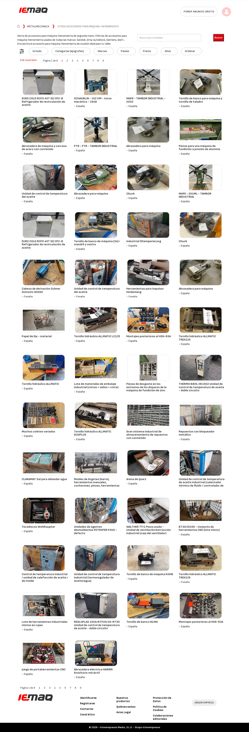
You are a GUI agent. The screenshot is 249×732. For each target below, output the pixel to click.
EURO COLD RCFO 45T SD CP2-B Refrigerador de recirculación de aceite (43, 102)
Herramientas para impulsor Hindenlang (145, 290)
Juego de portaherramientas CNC (44, 669)
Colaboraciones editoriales (163, 717)
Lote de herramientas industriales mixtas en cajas (45, 623)
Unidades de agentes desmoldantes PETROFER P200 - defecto (95, 530)
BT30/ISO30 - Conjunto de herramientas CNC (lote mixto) (199, 528)
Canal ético (87, 714)
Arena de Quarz (136, 479)
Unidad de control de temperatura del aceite (45, 195)
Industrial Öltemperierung (143, 241)
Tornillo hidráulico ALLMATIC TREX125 (197, 338)
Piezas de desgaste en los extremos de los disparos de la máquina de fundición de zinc (146, 387)
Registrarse (87, 703)
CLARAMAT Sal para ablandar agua (44, 479)
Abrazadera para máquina (143, 146)
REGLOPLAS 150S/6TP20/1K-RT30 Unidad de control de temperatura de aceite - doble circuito (97, 625)
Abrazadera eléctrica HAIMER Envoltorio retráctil (93, 671)
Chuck (130, 193)
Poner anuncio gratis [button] (199, 11)
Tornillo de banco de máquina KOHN (149, 574)
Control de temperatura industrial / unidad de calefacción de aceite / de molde (45, 577)
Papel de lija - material (37, 336)
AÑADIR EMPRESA (204, 702)
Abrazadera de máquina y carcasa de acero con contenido (44, 147)
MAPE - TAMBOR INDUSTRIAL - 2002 (146, 100)
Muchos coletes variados (38, 431)
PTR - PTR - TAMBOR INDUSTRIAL (95, 146)
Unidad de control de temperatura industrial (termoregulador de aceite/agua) (97, 577)
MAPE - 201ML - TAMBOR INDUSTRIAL (195, 195)
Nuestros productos (123, 699)
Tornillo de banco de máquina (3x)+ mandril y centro (97, 243)
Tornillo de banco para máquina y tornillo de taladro (200, 100)
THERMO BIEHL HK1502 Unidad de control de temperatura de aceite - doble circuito (201, 387)
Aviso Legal (123, 712)
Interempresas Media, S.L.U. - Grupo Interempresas (130, 727)
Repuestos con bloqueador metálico (197, 433)
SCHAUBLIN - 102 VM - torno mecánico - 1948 (93, 100)
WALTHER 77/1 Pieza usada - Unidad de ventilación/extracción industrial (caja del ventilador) (148, 530)
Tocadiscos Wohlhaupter (38, 527)
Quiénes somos (125, 707)
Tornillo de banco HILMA (142, 622)
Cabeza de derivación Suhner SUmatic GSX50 (41, 290)
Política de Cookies (160, 708)
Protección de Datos (162, 699)
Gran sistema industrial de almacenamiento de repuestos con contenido (147, 435)
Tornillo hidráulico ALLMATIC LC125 (97, 336)
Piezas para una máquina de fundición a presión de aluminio (199, 147)
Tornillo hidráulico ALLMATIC (40, 384)
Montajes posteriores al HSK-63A (148, 336)
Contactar (87, 709)
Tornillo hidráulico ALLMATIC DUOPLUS (92, 433)
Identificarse (88, 698)
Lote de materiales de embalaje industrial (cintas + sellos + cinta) (96, 385)
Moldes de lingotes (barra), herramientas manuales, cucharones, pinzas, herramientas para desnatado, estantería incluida (97, 485)
